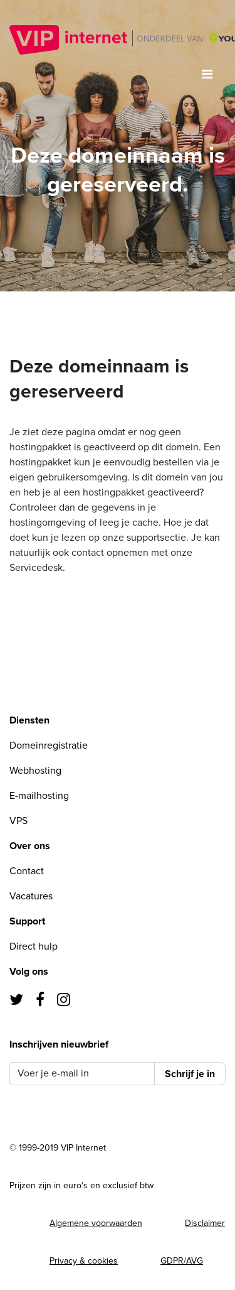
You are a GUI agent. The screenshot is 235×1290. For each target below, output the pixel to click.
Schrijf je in (190, 1074)
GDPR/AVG (181, 1260)
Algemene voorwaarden (96, 1223)
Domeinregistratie (48, 745)
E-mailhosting (39, 795)
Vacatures (31, 896)
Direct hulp (33, 946)
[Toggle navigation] (207, 74)
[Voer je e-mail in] (82, 1073)
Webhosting (35, 770)
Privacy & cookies (84, 1260)
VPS (18, 821)
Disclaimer (205, 1223)
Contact (26, 871)
